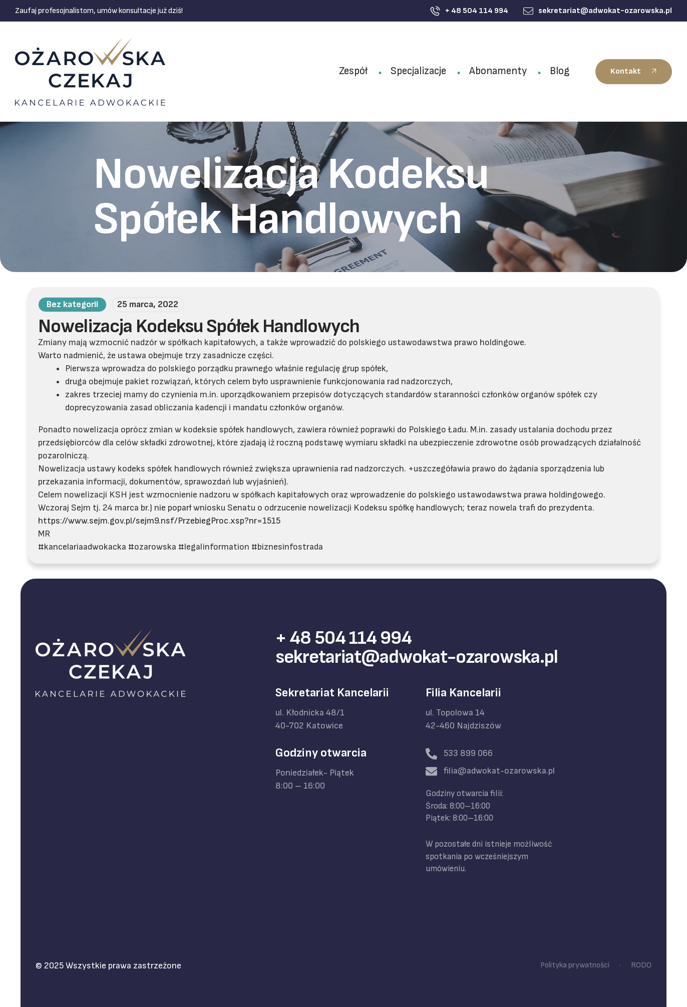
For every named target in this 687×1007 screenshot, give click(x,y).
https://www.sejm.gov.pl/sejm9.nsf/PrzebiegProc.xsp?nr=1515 (159, 521)
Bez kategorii (72, 304)
